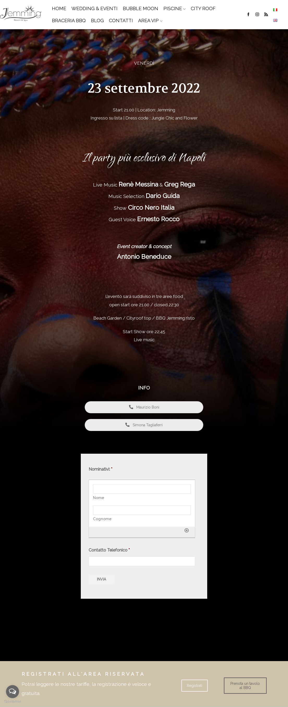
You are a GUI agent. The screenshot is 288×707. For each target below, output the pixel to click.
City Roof (203, 8)
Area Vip (150, 20)
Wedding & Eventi (94, 8)
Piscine (174, 8)
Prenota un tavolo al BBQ (245, 685)
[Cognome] (142, 510)
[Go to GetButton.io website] (12, 701)
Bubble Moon (140, 8)
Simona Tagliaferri (144, 425)
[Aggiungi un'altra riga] (187, 530)
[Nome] (142, 489)
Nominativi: (100, 469)
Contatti (121, 20)
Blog (97, 20)
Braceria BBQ (69, 20)
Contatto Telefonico (109, 550)
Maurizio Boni (144, 407)
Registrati (194, 686)
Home (59, 8)
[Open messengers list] (12, 691)
